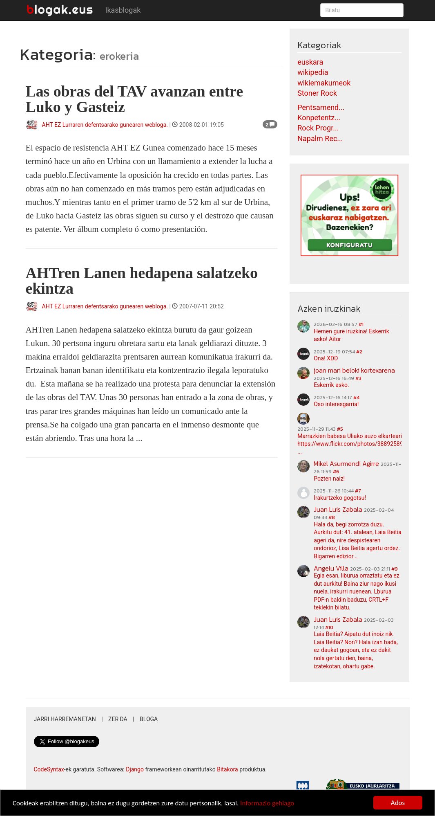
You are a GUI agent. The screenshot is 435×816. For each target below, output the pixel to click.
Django (135, 769)
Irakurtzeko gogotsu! (340, 498)
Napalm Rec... (320, 138)
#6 (336, 471)
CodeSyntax (49, 769)
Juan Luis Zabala (338, 509)
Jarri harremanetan (65, 719)
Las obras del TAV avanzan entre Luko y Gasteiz (134, 99)
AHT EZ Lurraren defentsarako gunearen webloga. (105, 124)
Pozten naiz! (329, 478)
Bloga (149, 719)
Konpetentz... (318, 117)
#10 (329, 627)
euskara (310, 62)
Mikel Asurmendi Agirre (346, 463)
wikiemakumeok (323, 83)
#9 (394, 569)
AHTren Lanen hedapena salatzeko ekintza (142, 280)
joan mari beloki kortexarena (354, 370)
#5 (340, 429)
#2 (359, 351)
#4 (356, 397)
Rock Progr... (318, 128)
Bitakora (227, 769)
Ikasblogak (123, 10)
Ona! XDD (326, 358)
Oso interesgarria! (336, 404)
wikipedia (312, 72)
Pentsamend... (320, 107)
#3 (358, 378)
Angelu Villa (331, 568)
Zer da (117, 719)
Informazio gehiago (267, 803)
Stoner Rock (317, 93)
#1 (361, 324)
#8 (331, 517)
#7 (358, 491)
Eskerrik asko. (331, 385)
